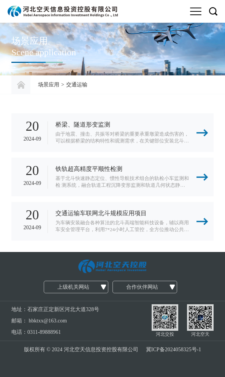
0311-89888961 (44, 332)
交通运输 (76, 85)
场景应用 (48, 85)
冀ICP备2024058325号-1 (173, 349)
